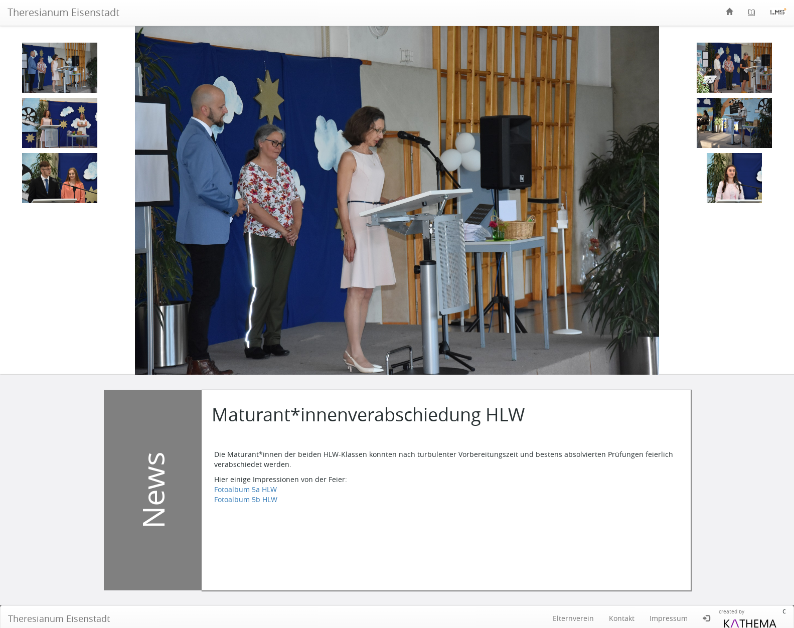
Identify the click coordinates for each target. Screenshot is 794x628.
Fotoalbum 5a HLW (245, 489)
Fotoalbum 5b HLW (245, 499)
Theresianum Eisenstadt (63, 12)
